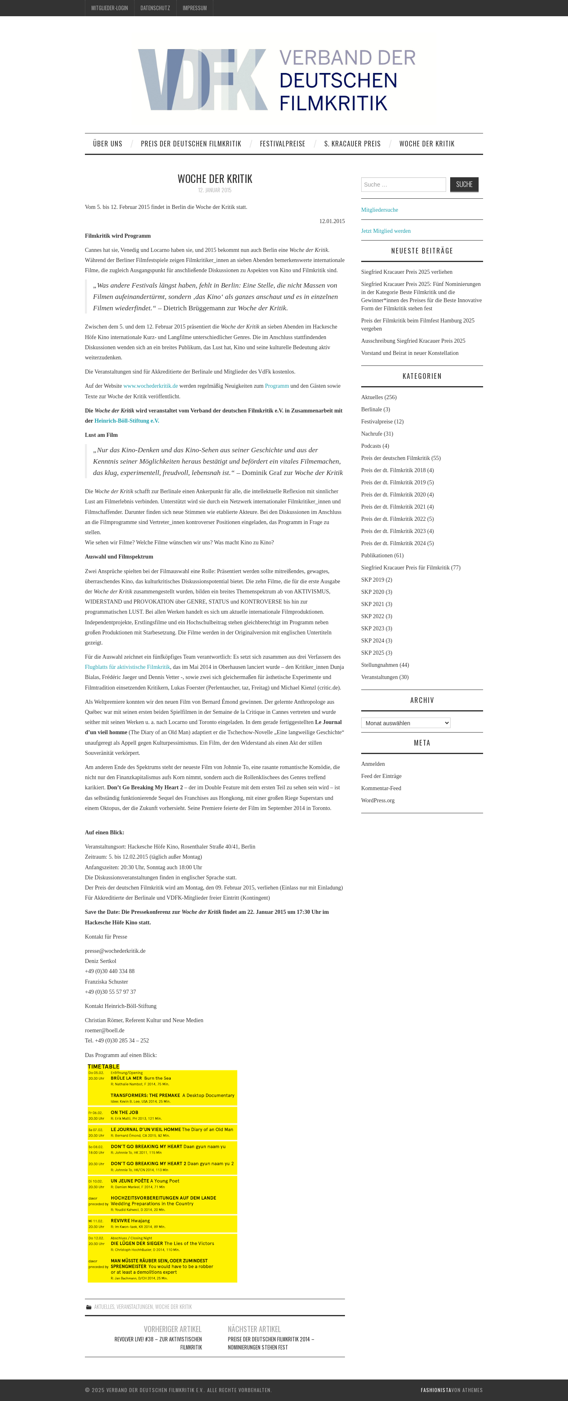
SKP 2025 (372, 653)
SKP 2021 (372, 604)
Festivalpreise (283, 143)
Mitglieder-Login (109, 8)
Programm (277, 386)
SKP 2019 (372, 580)
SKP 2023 (372, 628)
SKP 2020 (372, 592)
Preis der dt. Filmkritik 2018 (393, 470)
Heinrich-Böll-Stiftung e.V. (126, 421)
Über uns (107, 143)
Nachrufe (371, 434)
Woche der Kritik (427, 143)
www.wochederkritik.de (151, 386)
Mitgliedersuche (379, 210)
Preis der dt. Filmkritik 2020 (393, 495)
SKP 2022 (372, 616)
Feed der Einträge (381, 776)
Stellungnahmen (379, 665)
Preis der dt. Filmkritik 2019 (393, 482)
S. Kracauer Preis (352, 143)
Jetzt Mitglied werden (386, 231)
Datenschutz (155, 8)
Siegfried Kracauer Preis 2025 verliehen (407, 272)
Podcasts (371, 446)
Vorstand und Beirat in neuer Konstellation (410, 353)
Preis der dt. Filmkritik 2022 (393, 519)
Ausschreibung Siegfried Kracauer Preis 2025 (414, 341)
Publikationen (377, 555)
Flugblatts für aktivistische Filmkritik (127, 667)
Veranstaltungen (135, 1307)
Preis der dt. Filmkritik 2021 (393, 507)
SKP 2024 (372, 641)
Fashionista (436, 1390)
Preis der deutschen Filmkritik (191, 143)
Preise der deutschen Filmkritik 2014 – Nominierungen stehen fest (271, 1343)
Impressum (195, 8)
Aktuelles (104, 1307)
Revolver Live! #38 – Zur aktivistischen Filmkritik (158, 1343)
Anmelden (373, 764)
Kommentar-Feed (381, 788)
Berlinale (371, 409)
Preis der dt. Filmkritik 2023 (393, 531)
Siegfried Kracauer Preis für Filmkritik (405, 568)
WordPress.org (378, 800)
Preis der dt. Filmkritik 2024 (393, 543)
